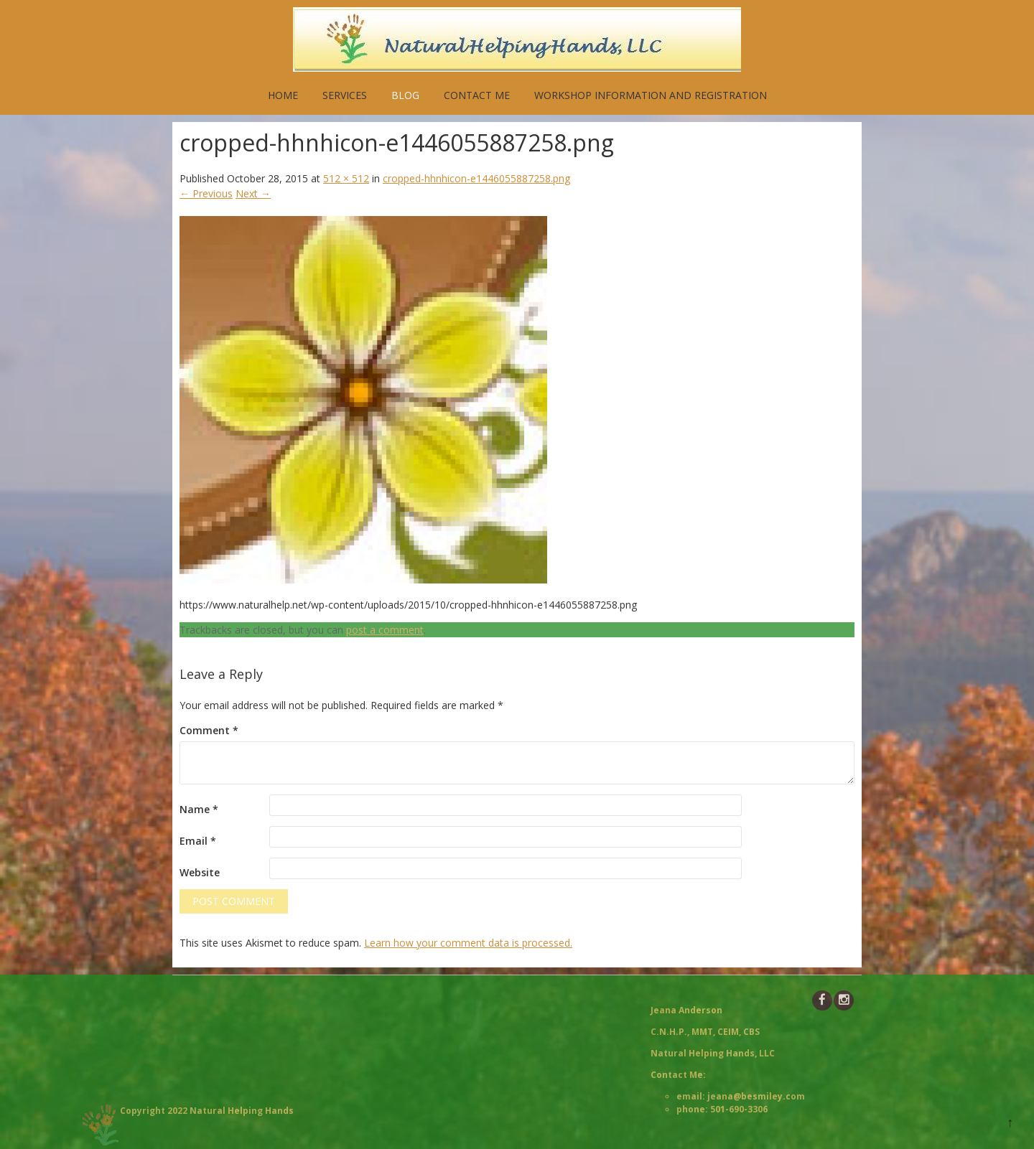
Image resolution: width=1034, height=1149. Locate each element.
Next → (253, 193)
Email (198, 841)
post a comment (385, 630)
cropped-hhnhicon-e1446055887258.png (476, 178)
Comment (209, 730)
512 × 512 (346, 178)
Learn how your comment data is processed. (468, 942)
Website (200, 872)
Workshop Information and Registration (650, 95)
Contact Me (477, 95)
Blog (405, 95)
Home (283, 95)
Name (199, 809)
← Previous (206, 193)
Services (344, 95)
